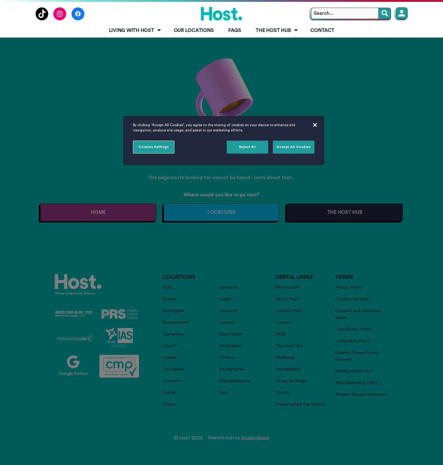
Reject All (247, 147)
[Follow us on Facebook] (78, 18)
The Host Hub (277, 30)
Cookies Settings (153, 147)
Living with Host (135, 30)
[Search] (385, 13)
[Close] (315, 125)
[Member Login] (402, 13)
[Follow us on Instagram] (59, 18)
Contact (322, 30)
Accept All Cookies (293, 147)
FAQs (234, 30)
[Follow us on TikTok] (41, 18)
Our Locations (194, 30)
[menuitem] (134, 31)
